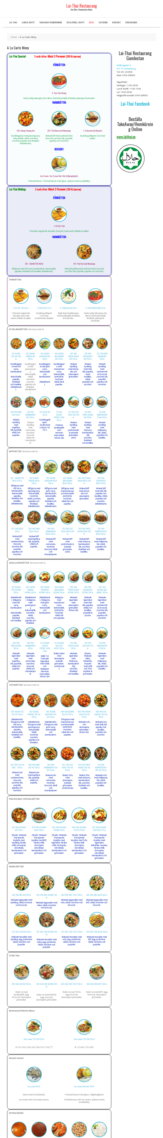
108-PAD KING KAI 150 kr (16, 413)
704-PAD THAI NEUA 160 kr (97, 931)
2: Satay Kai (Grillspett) (92, 130)
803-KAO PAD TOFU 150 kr (71, 983)
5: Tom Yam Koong (59, 93)
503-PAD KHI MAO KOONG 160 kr (59, 828)
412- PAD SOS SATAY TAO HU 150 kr (67, 767)
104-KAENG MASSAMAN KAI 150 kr (59, 356)
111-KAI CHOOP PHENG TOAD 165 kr (59, 415)
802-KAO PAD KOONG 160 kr (46, 985)
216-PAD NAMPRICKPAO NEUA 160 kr (101, 531)
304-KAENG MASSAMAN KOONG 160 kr (59, 589)
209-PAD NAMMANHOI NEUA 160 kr (51, 531)
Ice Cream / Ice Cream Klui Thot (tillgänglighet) (59, 176)
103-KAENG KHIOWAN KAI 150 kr (44, 356)
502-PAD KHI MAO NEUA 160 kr (39, 828)
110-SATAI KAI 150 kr (44, 413)
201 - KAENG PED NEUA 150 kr (17, 479)
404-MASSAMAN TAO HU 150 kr (67, 713)
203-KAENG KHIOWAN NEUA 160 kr (51, 480)
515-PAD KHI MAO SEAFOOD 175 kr (99, 828)
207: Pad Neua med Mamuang (59, 130)
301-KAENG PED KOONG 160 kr (16, 589)
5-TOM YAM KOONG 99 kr (95, 308)
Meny (91, 22)
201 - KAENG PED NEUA (34, 263)
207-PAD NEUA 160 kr (17, 530)
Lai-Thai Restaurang (81, 6)
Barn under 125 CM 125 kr (34, 1039)
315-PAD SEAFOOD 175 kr (87, 645)
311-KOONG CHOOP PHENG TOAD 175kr (45, 646)
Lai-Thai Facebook (135, 103)
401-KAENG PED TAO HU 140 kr (17, 713)
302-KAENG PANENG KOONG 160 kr (30, 589)
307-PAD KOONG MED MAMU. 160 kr (102, 589)
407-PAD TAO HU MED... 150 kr (17, 766)
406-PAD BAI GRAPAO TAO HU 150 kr (100, 714)
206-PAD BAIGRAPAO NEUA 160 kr (101, 480)
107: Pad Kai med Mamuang (84, 263)
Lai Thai (13, 22)
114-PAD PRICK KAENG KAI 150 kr (87, 414)
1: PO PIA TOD (59, 226)
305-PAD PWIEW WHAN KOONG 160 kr (73, 589)
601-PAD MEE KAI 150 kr (21, 894)
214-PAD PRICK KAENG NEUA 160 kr (84, 531)
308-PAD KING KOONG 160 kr (16, 645)
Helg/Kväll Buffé (75, 22)
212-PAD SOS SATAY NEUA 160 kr (67, 531)
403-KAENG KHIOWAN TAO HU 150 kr (50, 714)
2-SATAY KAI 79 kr (44, 308)
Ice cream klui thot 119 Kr (84, 1086)
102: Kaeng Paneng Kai (26, 130)
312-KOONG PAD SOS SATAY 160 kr (59, 645)
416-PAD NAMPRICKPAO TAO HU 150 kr (101, 767)
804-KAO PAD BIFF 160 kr (97, 983)
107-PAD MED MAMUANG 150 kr (102, 356)
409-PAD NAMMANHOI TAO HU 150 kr (51, 767)
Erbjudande (131, 22)
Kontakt (116, 22)
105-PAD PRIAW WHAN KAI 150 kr (73, 356)
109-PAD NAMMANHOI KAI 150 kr (30, 414)
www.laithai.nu (126, 136)
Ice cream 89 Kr (34, 1086)
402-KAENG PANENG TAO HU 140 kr (34, 714)
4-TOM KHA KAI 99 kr (68, 308)
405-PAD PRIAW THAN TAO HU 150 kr (84, 714)
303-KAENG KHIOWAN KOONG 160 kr (44, 589)
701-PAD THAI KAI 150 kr (21, 931)
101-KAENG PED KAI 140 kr (16, 356)
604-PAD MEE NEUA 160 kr (96, 894)
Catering (103, 22)
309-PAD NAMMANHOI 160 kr (30, 645)
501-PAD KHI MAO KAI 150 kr (19, 828)
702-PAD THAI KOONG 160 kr (46, 933)
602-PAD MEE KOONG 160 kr (46, 896)
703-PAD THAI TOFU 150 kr (72, 931)
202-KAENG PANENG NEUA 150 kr (33, 480)
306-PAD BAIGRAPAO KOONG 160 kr (87, 589)
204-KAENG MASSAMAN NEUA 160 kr (67, 480)
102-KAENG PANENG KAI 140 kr (30, 356)
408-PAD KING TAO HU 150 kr (34, 766)
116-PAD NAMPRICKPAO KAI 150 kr (102, 414)
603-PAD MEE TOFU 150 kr (71, 894)
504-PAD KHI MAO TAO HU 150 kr (79, 828)
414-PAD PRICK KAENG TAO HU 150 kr (84, 767)
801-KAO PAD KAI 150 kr (21, 983)
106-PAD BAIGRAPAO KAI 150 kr (87, 356)
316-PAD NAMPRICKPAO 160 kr (102, 645)
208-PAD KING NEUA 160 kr (34, 530)
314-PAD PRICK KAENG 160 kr (73, 645)
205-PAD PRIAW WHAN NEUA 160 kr (84, 480)
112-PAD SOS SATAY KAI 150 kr (73, 414)
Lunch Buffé (28, 22)
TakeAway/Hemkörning (50, 22)
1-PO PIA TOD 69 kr (21, 308)
